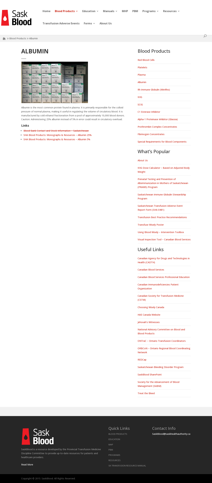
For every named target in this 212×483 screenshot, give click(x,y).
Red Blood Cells (146, 59)
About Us (106, 23)
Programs (149, 11)
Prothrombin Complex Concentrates (157, 126)
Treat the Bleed (146, 393)
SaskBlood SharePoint (150, 374)
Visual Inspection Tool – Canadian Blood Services (164, 239)
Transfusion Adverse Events (61, 23)
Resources (170, 11)
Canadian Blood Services (151, 269)
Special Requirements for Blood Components (162, 141)
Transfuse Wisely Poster (151, 224)
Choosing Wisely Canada (151, 307)
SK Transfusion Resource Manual (127, 465)
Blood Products (65, 11)
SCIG (140, 104)
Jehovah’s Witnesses (149, 322)
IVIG (140, 97)
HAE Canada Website (149, 314)
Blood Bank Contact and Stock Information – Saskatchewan (56, 130)
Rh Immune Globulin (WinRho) (154, 89)
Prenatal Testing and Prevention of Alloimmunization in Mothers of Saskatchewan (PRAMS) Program (163, 183)
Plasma (142, 74)
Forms (88, 23)
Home (47, 11)
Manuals (108, 11)
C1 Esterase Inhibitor (149, 111)
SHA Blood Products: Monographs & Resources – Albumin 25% (58, 135)
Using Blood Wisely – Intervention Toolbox (161, 232)
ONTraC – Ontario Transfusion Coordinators (162, 340)
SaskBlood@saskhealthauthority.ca (171, 433)
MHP (125, 11)
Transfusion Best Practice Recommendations (162, 217)
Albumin (142, 82)
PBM (135, 11)
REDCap (142, 359)
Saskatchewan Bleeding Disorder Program (161, 367)
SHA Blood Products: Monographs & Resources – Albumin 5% (57, 139)
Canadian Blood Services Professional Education (164, 277)
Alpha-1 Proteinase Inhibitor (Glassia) (158, 119)
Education (88, 11)
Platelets (142, 67)
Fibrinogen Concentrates (151, 134)
